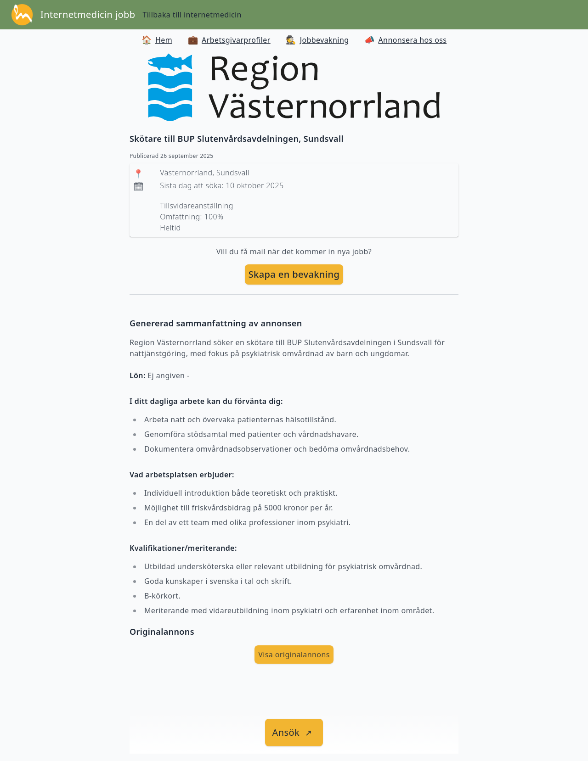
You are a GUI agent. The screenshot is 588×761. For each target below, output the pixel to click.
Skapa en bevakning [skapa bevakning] (294, 274)
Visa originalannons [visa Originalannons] (294, 654)
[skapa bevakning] (294, 274)
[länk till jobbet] (294, 732)
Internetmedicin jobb (87, 14)
